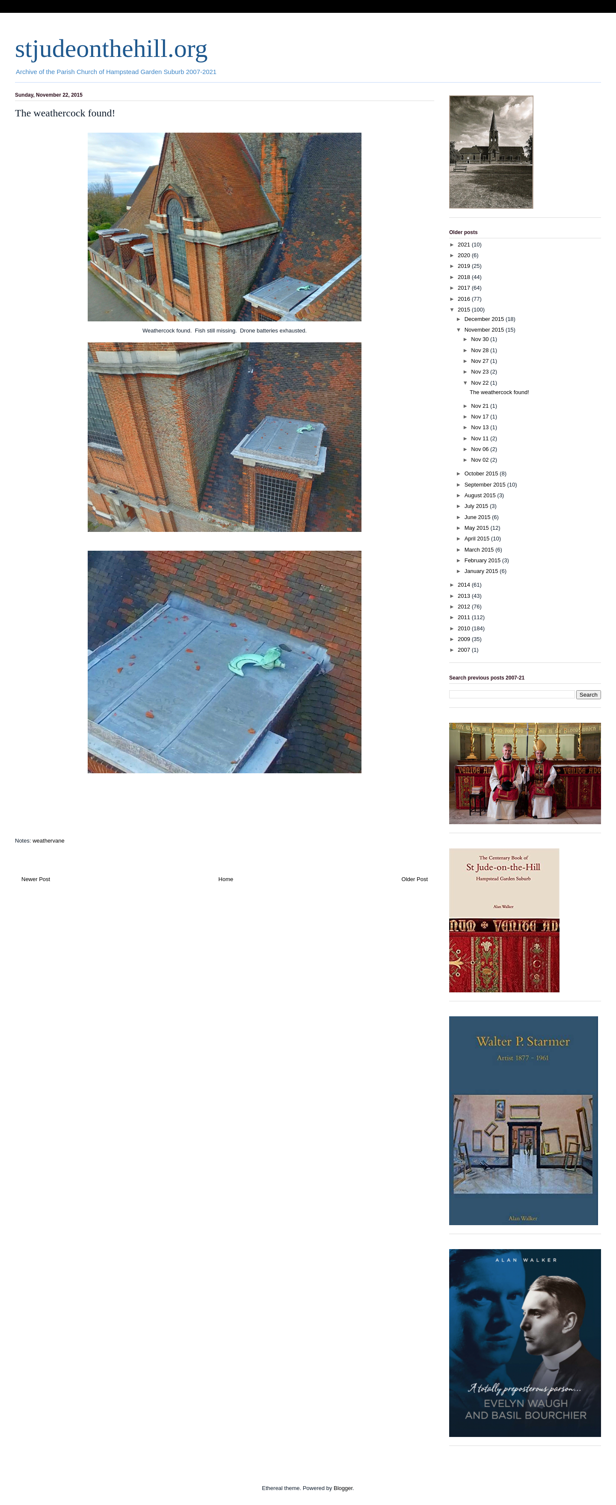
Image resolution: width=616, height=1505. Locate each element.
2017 (465, 288)
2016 (465, 299)
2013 (465, 596)
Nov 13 (480, 427)
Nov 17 (480, 416)
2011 (465, 617)
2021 (465, 244)
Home (226, 879)
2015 (465, 309)
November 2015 (485, 330)
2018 (465, 277)
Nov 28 (480, 350)
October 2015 (482, 473)
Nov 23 (480, 371)
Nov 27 (480, 361)
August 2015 (481, 495)
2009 (465, 639)
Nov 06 (480, 449)
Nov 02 (480, 460)
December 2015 (485, 319)
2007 (465, 650)
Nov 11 (480, 438)
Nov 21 (480, 406)
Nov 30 (480, 339)
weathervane (48, 840)
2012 (465, 606)
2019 (465, 266)
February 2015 (483, 560)
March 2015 (480, 549)
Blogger (343, 1488)
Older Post (415, 879)
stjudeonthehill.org (111, 48)
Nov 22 (480, 383)
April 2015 (478, 538)
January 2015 (482, 571)
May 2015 (478, 528)
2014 (465, 585)
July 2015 (477, 506)
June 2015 (478, 517)
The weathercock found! (499, 392)
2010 (465, 628)
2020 (465, 255)
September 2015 (486, 484)
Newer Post (35, 879)
